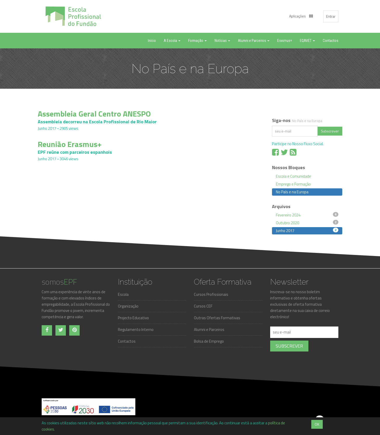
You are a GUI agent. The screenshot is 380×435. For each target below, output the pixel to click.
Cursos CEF (203, 306)
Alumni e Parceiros (209, 329)
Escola (123, 294)
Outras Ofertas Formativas (217, 318)
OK (317, 424)
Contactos (127, 341)
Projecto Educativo (133, 318)
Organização (128, 306)
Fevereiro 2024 (307, 215)
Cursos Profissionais (211, 294)
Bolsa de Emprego (209, 341)
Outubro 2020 (307, 223)
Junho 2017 (307, 230)
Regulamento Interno (136, 329)
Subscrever (330, 131)
